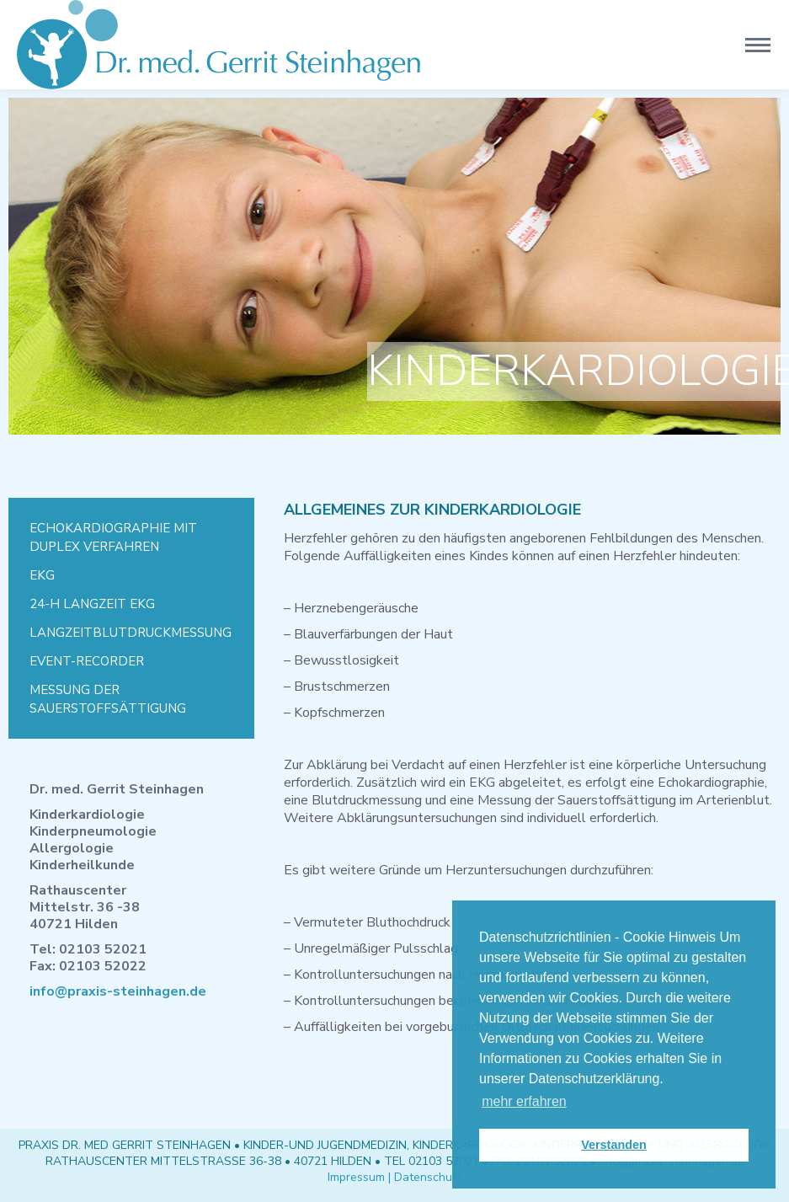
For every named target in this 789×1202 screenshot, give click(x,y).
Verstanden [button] (614, 1144)
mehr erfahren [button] (524, 1101)
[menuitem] (131, 537)
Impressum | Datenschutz (395, 1177)
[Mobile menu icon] (758, 45)
